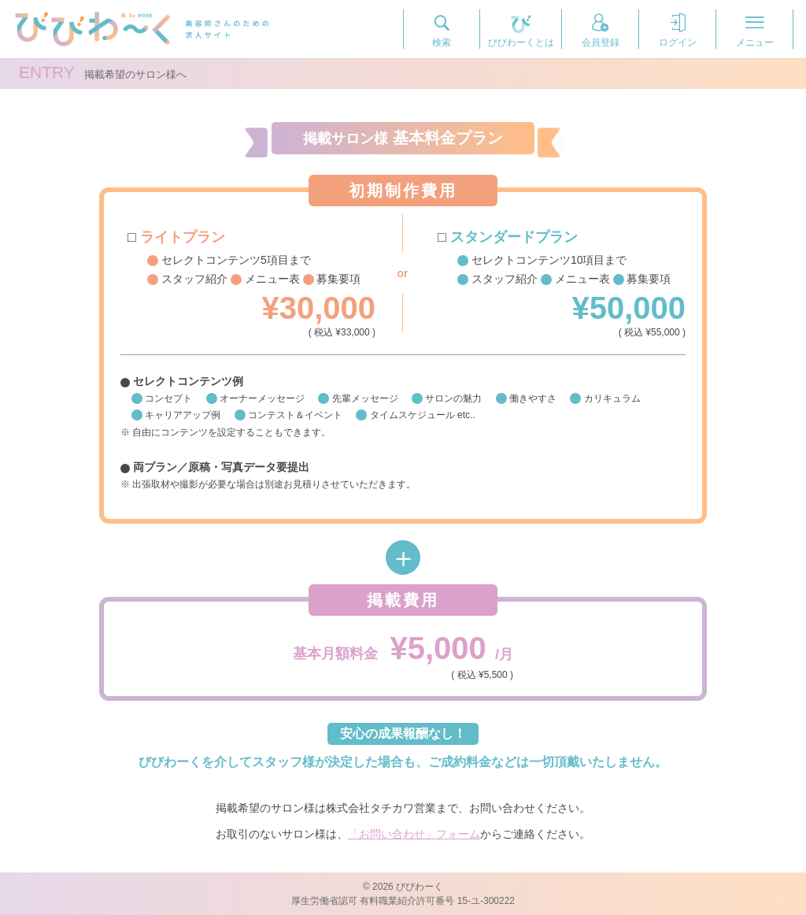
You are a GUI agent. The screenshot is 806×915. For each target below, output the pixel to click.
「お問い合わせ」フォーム (414, 834)
